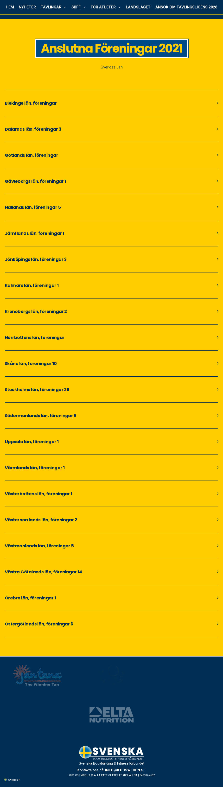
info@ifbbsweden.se (125, 770)
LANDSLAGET (138, 7)
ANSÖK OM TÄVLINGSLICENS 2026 (186, 7)
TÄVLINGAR (54, 7)
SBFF (78, 7)
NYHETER (27, 7)
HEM (10, 7)
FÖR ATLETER (106, 7)
